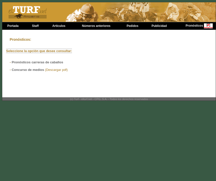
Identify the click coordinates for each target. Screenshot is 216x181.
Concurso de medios (28, 70)
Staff (35, 26)
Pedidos (132, 26)
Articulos (58, 26)
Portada (13, 26)
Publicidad (159, 26)
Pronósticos (194, 25)
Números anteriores (96, 26)
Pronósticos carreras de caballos (37, 62)
